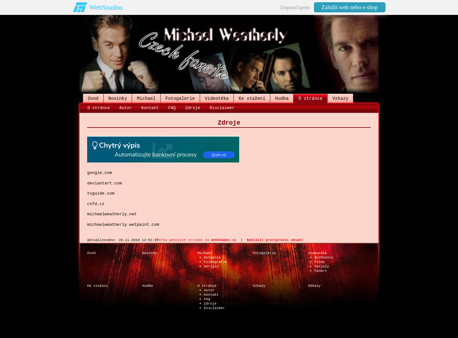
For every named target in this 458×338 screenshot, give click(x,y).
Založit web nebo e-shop (350, 7)
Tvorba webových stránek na (195, 240)
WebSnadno (106, 7)
